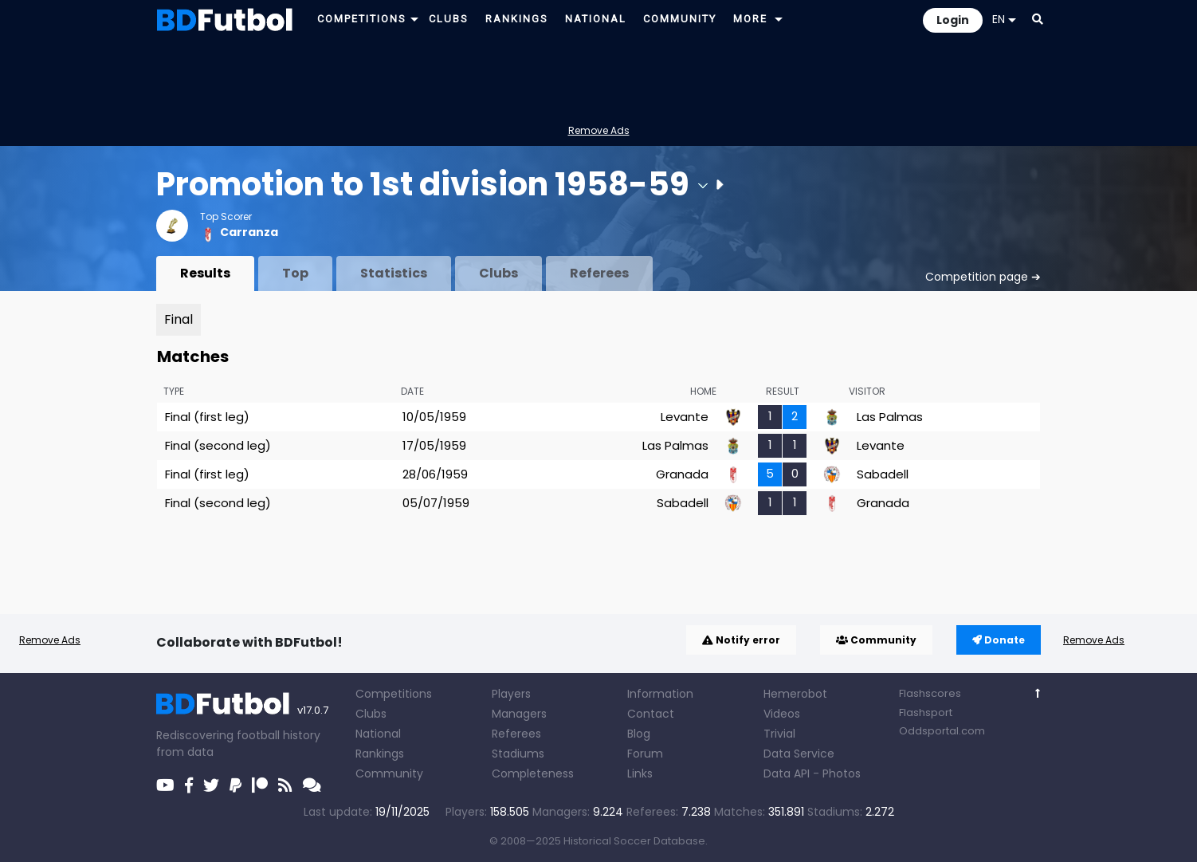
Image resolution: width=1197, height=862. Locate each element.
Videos (781, 714)
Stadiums (518, 754)
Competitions (393, 694)
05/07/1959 (435, 502)
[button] (414, 19)
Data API (786, 773)
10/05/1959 (434, 416)
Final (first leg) (207, 416)
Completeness (533, 773)
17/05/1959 (434, 445)
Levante (684, 416)
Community (876, 640)
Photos (841, 773)
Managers (519, 714)
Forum (645, 754)
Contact (650, 714)
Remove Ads (599, 130)
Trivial (779, 734)
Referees (599, 273)
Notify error (741, 640)
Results (205, 273)
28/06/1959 (435, 474)
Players (511, 694)
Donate (998, 640)
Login (952, 20)
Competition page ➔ (983, 277)
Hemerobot (795, 694)
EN (1004, 19)
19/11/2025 (402, 812)
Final (178, 319)
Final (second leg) (218, 445)
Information (660, 694)
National (378, 734)
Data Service (798, 754)
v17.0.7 (312, 710)
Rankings (379, 754)
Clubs (498, 273)
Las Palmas (890, 416)
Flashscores (930, 693)
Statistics (393, 273)
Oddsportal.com (942, 730)
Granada (682, 474)
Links (640, 773)
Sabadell (883, 474)
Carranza (249, 232)
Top (295, 273)
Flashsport (925, 712)
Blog (638, 734)
